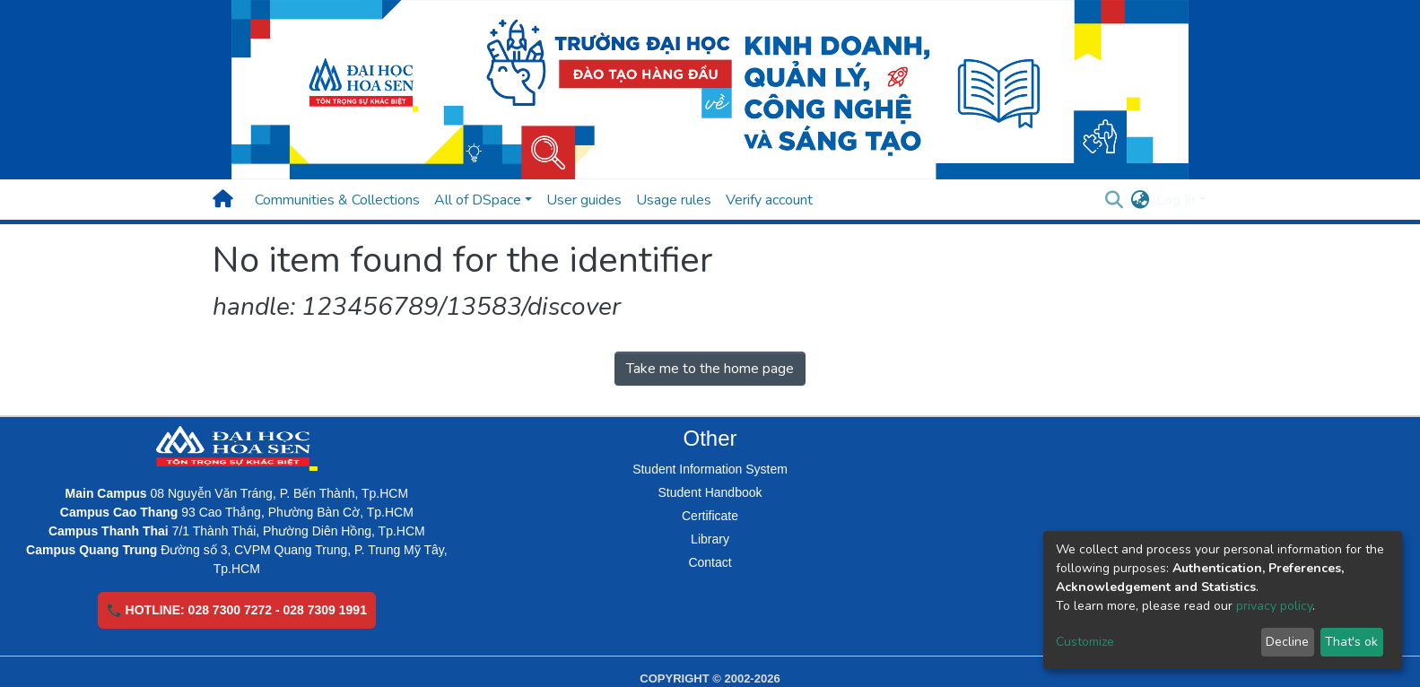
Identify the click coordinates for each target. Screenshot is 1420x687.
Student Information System (710, 469)
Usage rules (673, 200)
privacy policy (1274, 605)
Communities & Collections (337, 200)
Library (710, 539)
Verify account (769, 200)
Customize (1085, 641)
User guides (584, 200)
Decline (1287, 641)
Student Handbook (710, 492)
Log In (1175, 200)
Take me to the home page (710, 368)
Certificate (710, 516)
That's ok (1351, 641)
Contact (709, 562)
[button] (1139, 200)
